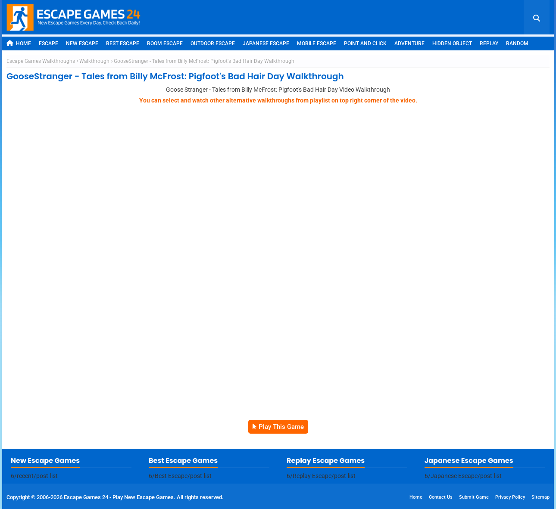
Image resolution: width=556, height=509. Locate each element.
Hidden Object (452, 43)
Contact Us (441, 497)
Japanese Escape (266, 43)
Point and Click (365, 43)
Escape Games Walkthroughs (40, 61)
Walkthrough (94, 61)
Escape (48, 43)
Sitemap (540, 497)
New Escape (82, 43)
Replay (489, 43)
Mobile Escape (316, 43)
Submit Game (474, 497)
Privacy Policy (510, 497)
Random (517, 43)
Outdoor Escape (213, 43)
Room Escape (165, 43)
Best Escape (122, 43)
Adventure (409, 43)
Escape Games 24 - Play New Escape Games (119, 497)
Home (18, 43)
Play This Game (281, 427)
